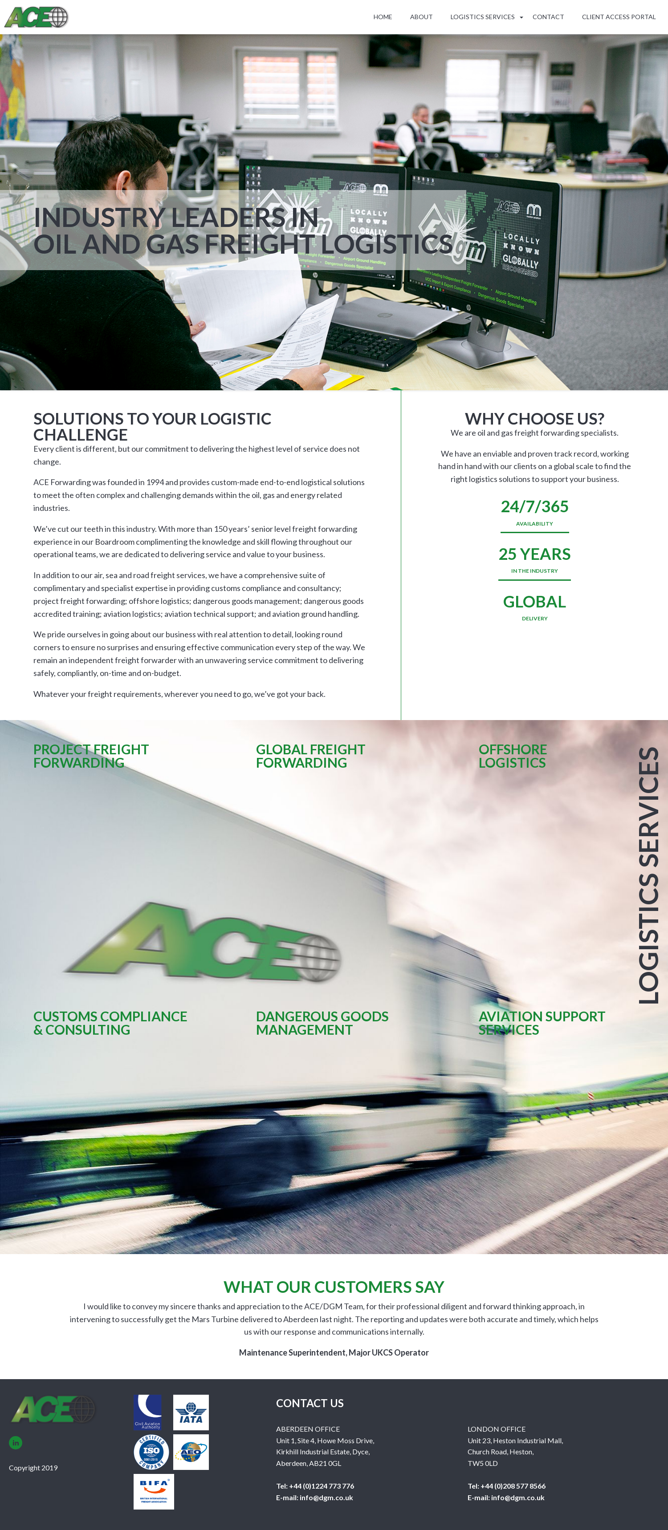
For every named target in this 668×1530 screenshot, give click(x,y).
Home (383, 16)
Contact (548, 16)
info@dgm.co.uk (325, 1497)
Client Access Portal (619, 16)
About (421, 16)
